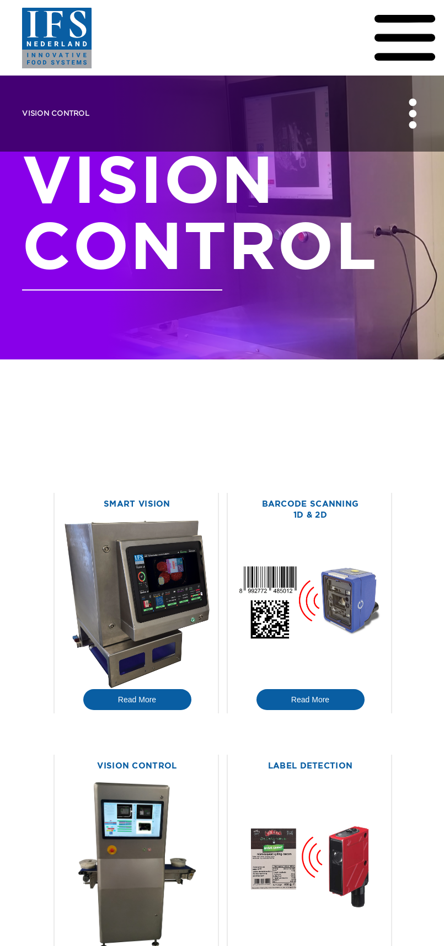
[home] (89, 38)
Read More (137, 699)
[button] (355, 38)
